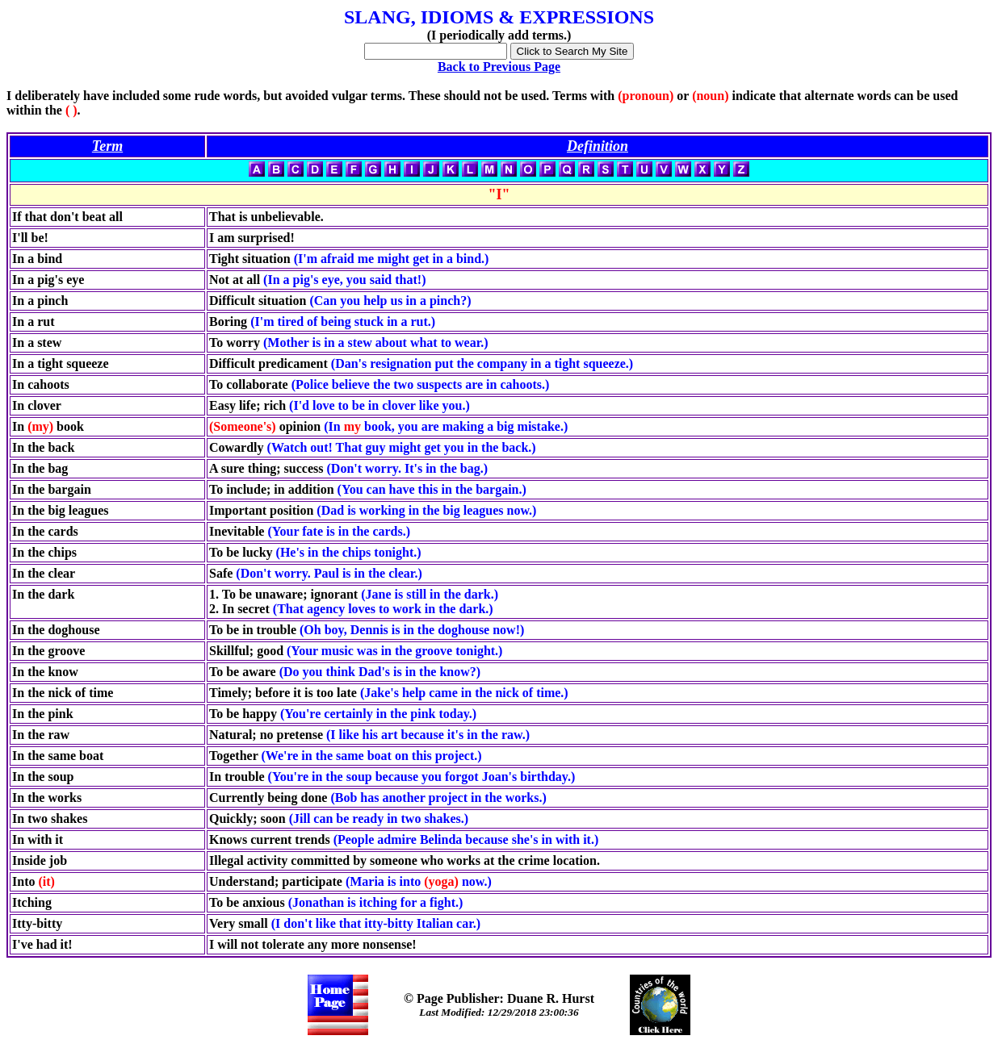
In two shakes (49, 818)
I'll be (28, 237)
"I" (499, 194)
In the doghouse (55, 630)
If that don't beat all (67, 216)
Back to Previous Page (499, 66)
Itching (32, 902)
